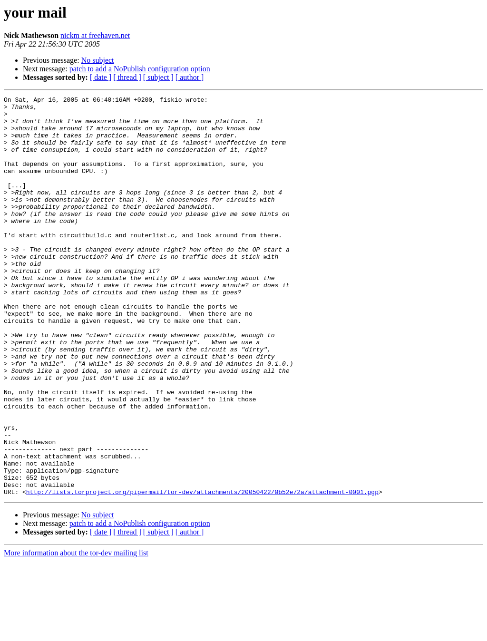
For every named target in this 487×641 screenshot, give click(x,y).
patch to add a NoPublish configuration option (139, 69)
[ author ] (189, 77)
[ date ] (100, 77)
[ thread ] (127, 77)
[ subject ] (158, 77)
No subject (97, 60)
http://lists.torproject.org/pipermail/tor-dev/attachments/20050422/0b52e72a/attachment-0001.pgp (202, 571)
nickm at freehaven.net (95, 35)
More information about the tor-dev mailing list (76, 633)
